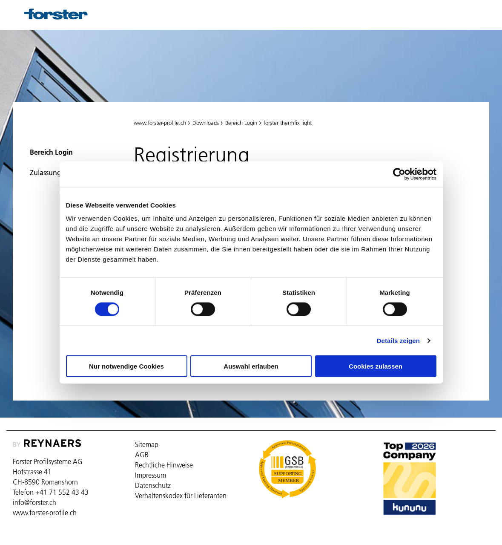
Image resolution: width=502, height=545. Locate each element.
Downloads (205, 122)
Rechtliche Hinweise (164, 465)
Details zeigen (398, 340)
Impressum (150, 475)
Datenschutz (153, 485)
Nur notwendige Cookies (126, 366)
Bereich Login (51, 152)
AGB (142, 454)
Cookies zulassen (375, 366)
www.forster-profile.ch (160, 122)
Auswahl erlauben (251, 366)
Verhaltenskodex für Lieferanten (181, 495)
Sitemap (146, 444)
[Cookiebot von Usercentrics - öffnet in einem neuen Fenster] (399, 173)
